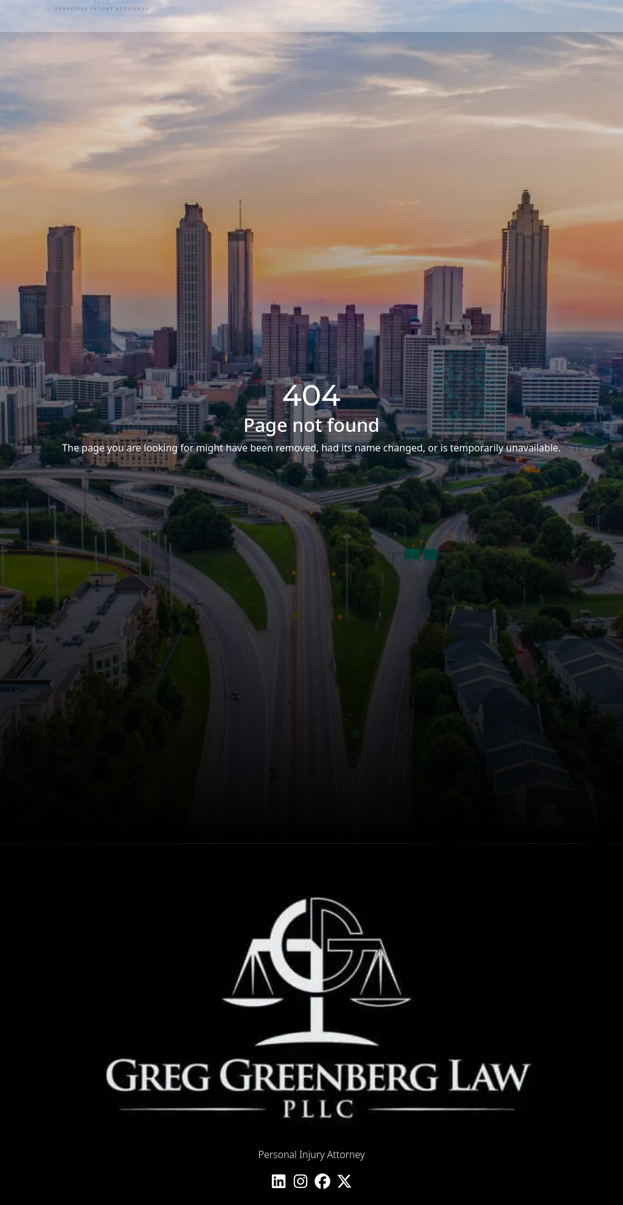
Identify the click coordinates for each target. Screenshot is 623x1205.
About (282, 52)
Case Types (332, 52)
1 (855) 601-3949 (531, 51)
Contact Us (432, 52)
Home (243, 52)
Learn (382, 52)
